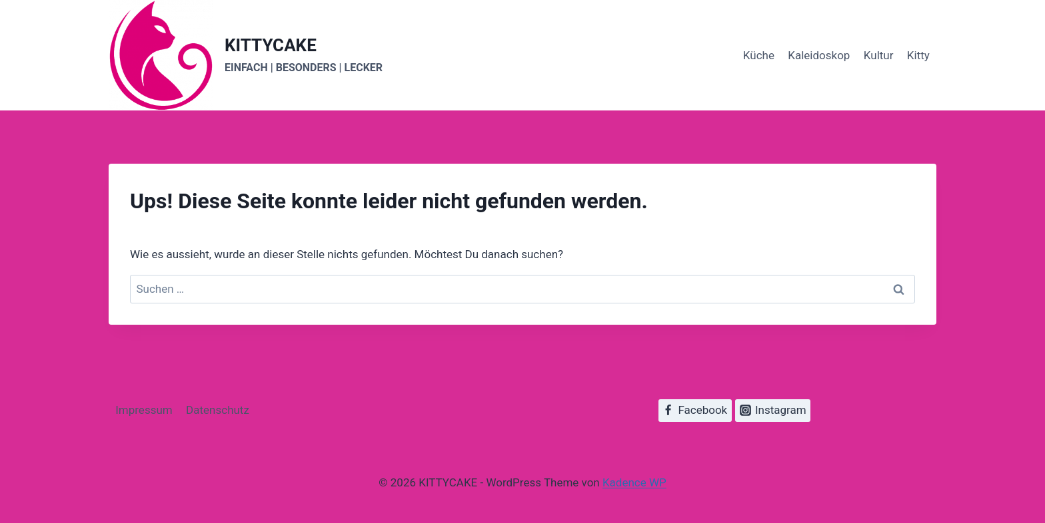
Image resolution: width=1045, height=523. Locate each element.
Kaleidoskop (819, 55)
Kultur (879, 55)
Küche (758, 55)
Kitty (918, 55)
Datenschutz (217, 410)
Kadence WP (634, 482)
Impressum (144, 410)
